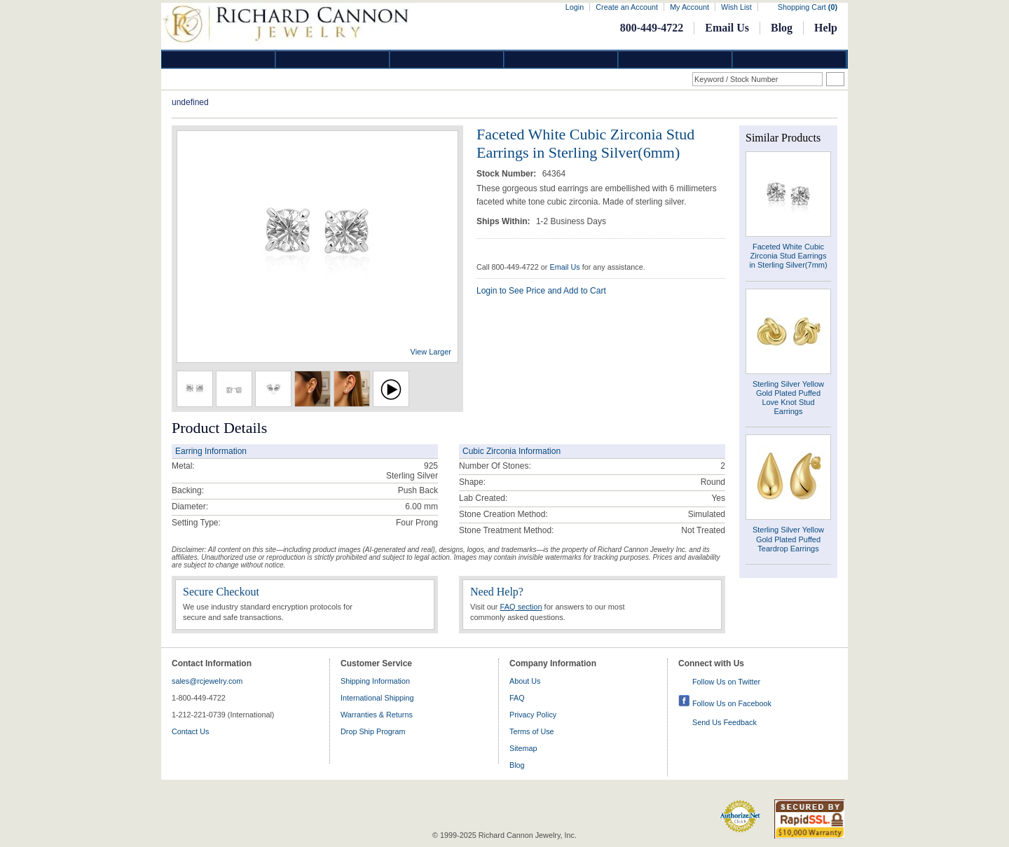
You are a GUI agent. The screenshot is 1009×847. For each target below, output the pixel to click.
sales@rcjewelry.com (207, 681)
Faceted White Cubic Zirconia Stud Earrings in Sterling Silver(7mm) (788, 255)
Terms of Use (531, 731)
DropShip (789, 59)
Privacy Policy (532, 714)
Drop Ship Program (373, 731)
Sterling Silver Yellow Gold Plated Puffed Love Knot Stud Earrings (788, 398)
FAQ (517, 698)
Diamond (218, 59)
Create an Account (627, 7)
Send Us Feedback (724, 722)
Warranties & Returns (377, 714)
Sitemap (523, 748)
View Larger (431, 351)
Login (574, 7)
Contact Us (190, 731)
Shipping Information (375, 681)
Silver (447, 59)
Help (825, 28)
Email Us (727, 28)
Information (675, 59)
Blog (781, 28)
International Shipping (377, 698)
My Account (689, 7)
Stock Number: (507, 174)
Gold (333, 59)
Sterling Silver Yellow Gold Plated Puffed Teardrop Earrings (788, 538)
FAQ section (521, 606)
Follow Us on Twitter (726, 681)
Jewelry (561, 59)
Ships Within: (504, 221)
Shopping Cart (807, 7)
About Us (524, 681)
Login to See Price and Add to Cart (541, 291)
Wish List (736, 7)
